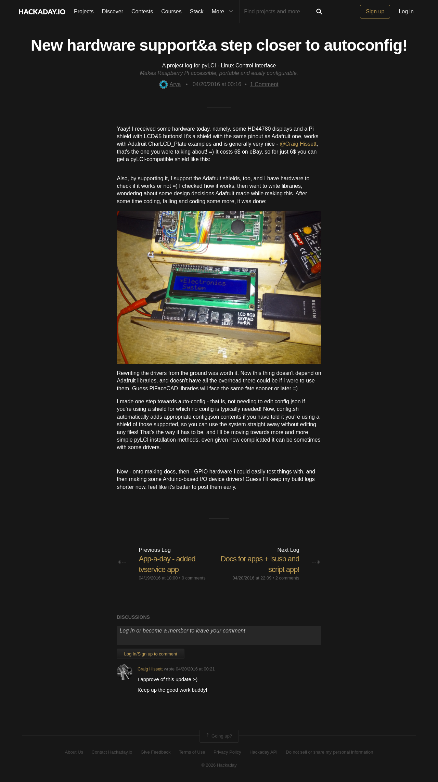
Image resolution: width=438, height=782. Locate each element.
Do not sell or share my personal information (329, 752)
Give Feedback (155, 752)
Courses (171, 11)
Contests (142, 11)
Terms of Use (192, 752)
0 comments (194, 578)
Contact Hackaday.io (112, 752)
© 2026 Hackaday (219, 765)
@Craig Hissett (298, 144)
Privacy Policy (227, 752)
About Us (74, 752)
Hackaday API (263, 752)
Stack (197, 11)
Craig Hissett (150, 669)
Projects (84, 11)
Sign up (375, 11)
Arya (170, 84)
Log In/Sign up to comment (150, 653)
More (224, 12)
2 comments (287, 578)
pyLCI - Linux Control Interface (239, 65)
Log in (406, 11)
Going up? (218, 736)
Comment (264, 84)
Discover (112, 11)
